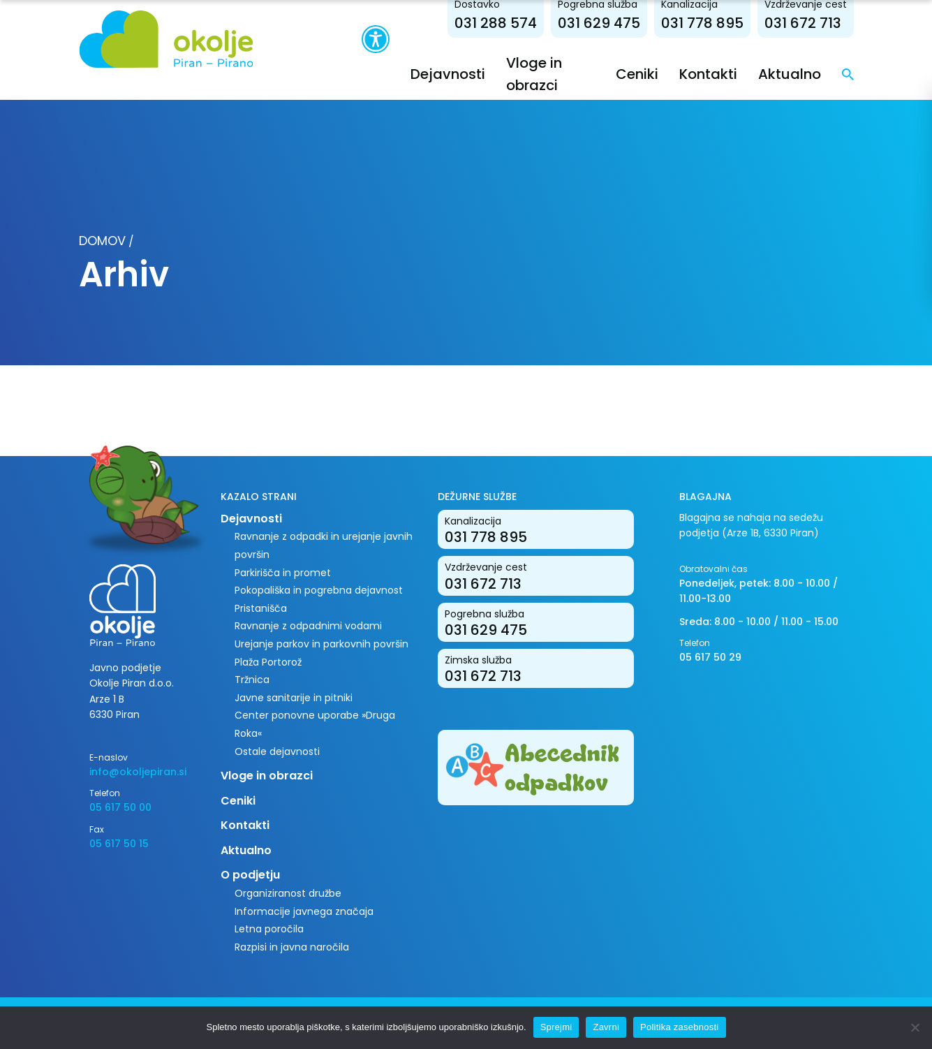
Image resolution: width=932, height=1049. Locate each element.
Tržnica (252, 680)
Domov (102, 240)
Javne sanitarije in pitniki (294, 698)
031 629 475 (599, 23)
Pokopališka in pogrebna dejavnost (319, 590)
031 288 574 (495, 23)
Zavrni (606, 1027)
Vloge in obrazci (267, 776)
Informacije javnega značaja (304, 911)
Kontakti (708, 74)
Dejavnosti (447, 74)
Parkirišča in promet (283, 573)
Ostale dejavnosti (277, 751)
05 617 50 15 (119, 844)
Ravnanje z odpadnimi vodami (308, 626)
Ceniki (637, 74)
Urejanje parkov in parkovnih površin (321, 644)
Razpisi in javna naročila (292, 947)
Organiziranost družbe (288, 893)
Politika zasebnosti (679, 1027)
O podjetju (250, 875)
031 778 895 (702, 23)
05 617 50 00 (120, 807)
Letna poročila (269, 929)
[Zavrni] (915, 1027)
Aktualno (789, 74)
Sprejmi (556, 1027)
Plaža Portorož (268, 662)
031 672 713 (802, 23)
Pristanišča (261, 608)
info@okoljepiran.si (137, 772)
